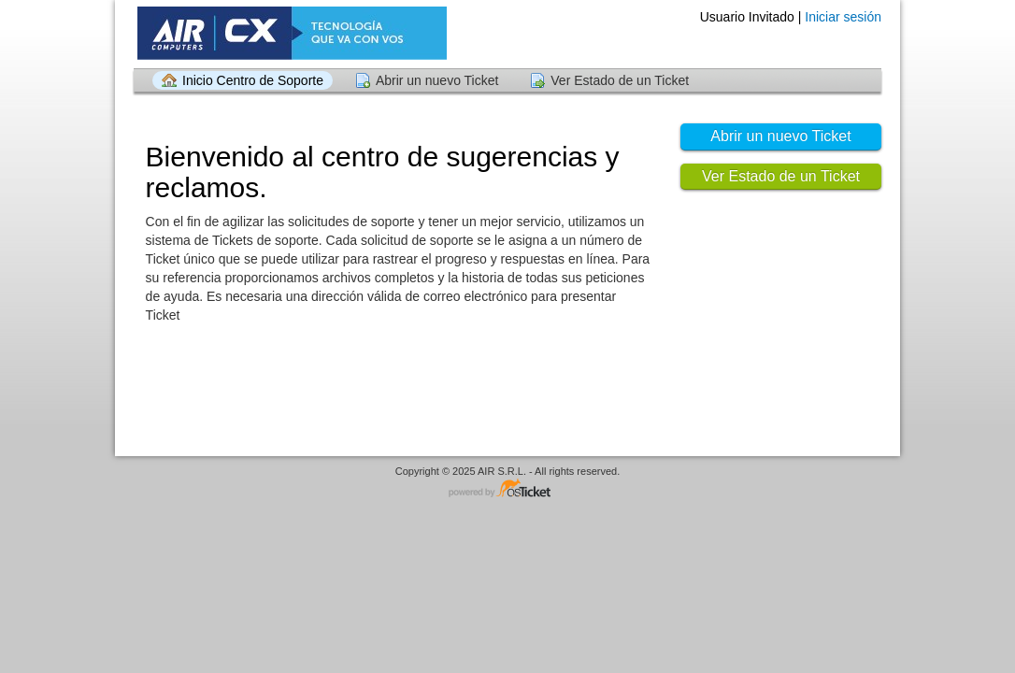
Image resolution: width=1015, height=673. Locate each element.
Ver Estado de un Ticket (619, 80)
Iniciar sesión (843, 16)
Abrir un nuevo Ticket (437, 80)
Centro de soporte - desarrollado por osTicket (507, 489)
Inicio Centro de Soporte (252, 80)
